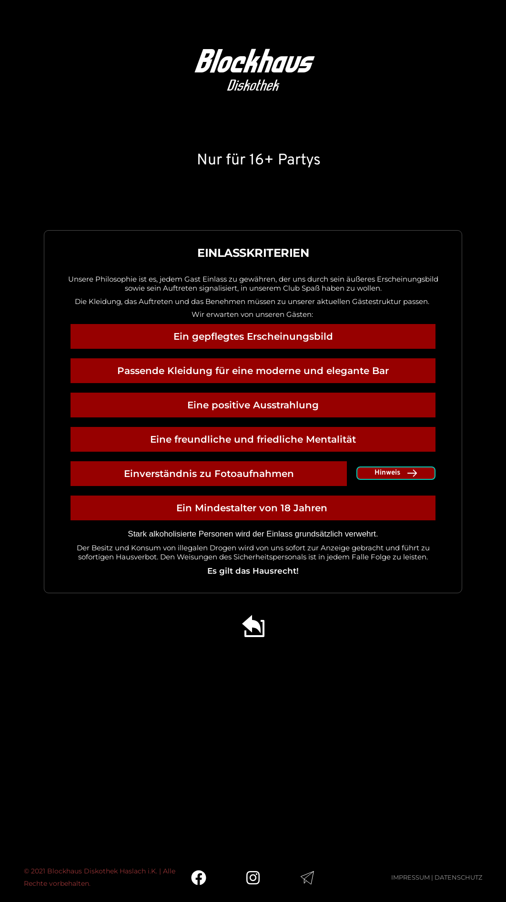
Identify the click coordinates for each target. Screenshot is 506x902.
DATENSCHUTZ (458, 877)
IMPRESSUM (410, 877)
